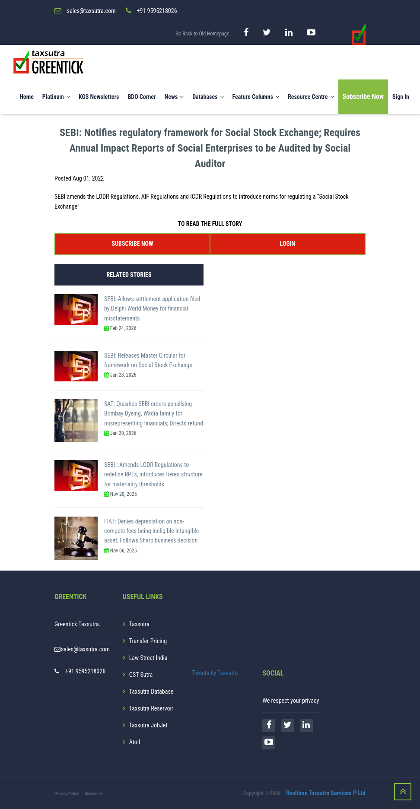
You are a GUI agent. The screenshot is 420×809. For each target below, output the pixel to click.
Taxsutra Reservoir (151, 708)
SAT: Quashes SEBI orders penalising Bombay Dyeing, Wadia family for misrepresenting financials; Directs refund (153, 413)
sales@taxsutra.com (85, 649)
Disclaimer (94, 793)
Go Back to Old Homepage (202, 34)
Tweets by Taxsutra (215, 672)
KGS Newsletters (99, 96)
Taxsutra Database (151, 691)
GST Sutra (141, 674)
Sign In (400, 96)
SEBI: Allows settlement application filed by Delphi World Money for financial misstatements (152, 308)
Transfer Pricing (148, 641)
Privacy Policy (66, 793)
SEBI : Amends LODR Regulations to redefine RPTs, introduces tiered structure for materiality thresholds (153, 474)
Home (26, 96)
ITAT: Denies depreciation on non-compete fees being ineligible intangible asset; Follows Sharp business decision (151, 531)
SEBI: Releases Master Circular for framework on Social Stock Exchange (148, 360)
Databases (207, 96)
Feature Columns (255, 96)
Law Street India (148, 657)
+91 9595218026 (85, 671)
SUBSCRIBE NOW (132, 243)
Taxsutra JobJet (148, 725)
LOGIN (287, 243)
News (174, 96)
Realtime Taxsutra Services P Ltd (326, 793)
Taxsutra (139, 624)
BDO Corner (141, 96)
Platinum (56, 96)
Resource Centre (311, 96)
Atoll (134, 742)
